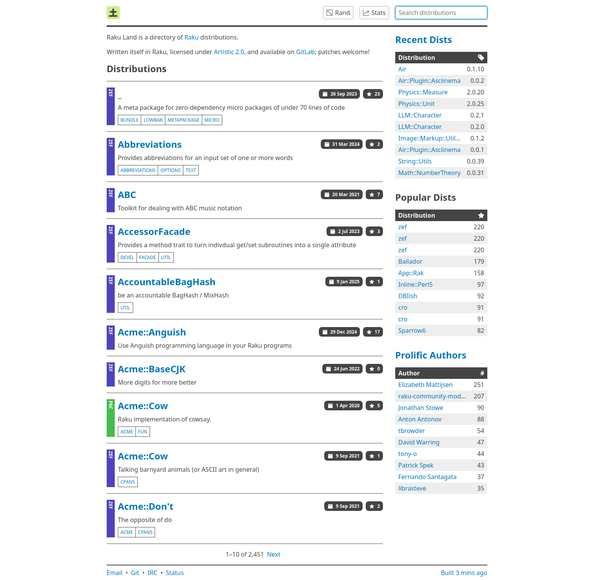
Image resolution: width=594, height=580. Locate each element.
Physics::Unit (416, 103)
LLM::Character (420, 115)
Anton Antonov (420, 419)
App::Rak (411, 273)
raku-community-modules (435, 396)
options (170, 170)
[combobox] (441, 12)
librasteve (412, 488)
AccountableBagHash (167, 281)
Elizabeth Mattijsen (425, 384)
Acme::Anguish (152, 332)
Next (273, 554)
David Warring (419, 442)
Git (135, 572)
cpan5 (127, 482)
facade (147, 257)
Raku (192, 37)
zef (402, 227)
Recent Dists (423, 39)
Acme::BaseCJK (151, 368)
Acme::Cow (143, 405)
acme (126, 431)
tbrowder (411, 430)
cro (403, 307)
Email (114, 572)
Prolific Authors (431, 355)
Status (175, 572)
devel (127, 257)
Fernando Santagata (427, 477)
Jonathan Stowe (420, 407)
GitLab (305, 52)
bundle (129, 120)
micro (212, 120)
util (166, 257)
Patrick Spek (416, 465)
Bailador (410, 261)
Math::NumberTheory (429, 173)
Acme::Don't (145, 506)
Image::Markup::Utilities (432, 138)
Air (402, 69)
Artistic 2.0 (229, 52)
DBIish (407, 296)
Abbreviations (150, 144)
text (191, 170)
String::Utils (415, 161)
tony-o (407, 453)
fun (142, 431)
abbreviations (137, 170)
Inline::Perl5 (415, 284)
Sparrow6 (412, 330)
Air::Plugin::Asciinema (429, 80)
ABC (127, 194)
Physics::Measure (423, 92)
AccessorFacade (154, 231)
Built (464, 572)
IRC (153, 572)
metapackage (184, 120)
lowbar (153, 120)
